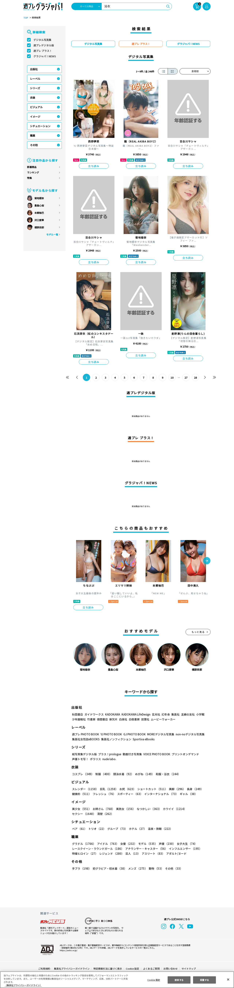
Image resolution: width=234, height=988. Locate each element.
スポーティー (129, 794)
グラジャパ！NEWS (44, 56)
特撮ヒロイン (85, 853)
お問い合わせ (170, 968)
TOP (25, 18)
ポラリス (95, 759)
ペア (79, 829)
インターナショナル (161, 794)
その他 (34, 145)
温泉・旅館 (159, 829)
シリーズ (35, 88)
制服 (103, 774)
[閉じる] (228, 979)
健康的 (81, 794)
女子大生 (185, 844)
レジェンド (111, 853)
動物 (155, 868)
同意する (204, 979)
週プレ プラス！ (42, 51)
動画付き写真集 (131, 754)
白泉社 (123, 719)
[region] (117, 979)
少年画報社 (79, 719)
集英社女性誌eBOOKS (85, 739)
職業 (32, 135)
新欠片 (113, 719)
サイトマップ (188, 968)
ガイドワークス (94, 714)
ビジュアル (36, 107)
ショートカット (151, 789)
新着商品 (32, 167)
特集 (29, 178)
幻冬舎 (165, 714)
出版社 (34, 69)
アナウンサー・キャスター (146, 848)
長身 (193, 789)
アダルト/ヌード (175, 853)
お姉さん (103, 809)
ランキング (33, 172)
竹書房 (91, 719)
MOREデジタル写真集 (158, 734)
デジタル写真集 (42, 40)
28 (195, 377)
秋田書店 (77, 714)
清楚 (80, 814)
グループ (117, 829)
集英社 (175, 714)
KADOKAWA (112, 714)
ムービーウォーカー (163, 719)
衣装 (32, 97)
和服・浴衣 (167, 774)
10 (172, 377)
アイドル (107, 844)
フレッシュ (103, 794)
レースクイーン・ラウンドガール (98, 848)
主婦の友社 (187, 714)
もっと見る (198, 632)
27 (186, 377)
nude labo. (109, 759)
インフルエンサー (185, 848)
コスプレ (83, 774)
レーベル (35, 78)
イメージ (35, 116)
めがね (143, 774)
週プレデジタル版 (43, 45)
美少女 (81, 809)
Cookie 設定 (132, 968)
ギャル (187, 794)
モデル (146, 844)
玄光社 (155, 714)
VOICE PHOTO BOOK (156, 754)
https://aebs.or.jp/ (68, 950)
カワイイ (173, 809)
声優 (166, 844)
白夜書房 (134, 719)
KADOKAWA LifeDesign (135, 714)
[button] (207, 561)
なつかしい (148, 809)
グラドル (83, 844)
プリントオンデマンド (183, 754)
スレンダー (85, 789)
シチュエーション (40, 126)
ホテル (137, 829)
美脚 (175, 789)
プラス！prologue (109, 754)
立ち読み (93, 166)
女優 (128, 844)
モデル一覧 (52, 234)
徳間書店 (102, 719)
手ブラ (81, 868)
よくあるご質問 (151, 968)
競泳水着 (123, 774)
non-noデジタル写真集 (187, 734)
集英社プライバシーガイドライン (72, 968)
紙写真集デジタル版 (84, 754)
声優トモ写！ (80, 759)
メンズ (137, 868)
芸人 (132, 853)
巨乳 (108, 789)
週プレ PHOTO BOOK (85, 734)
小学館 (200, 714)
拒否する (179, 979)
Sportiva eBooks (142, 739)
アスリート (152, 853)
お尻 (126, 789)
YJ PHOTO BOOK (110, 734)
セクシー (198, 809)
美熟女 (125, 809)
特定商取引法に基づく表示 (108, 968)
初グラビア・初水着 (109, 868)
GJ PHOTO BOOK (133, 734)
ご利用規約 (44, 968)
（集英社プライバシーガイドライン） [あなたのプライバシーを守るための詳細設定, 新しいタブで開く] (23, 985)
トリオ (96, 829)
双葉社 (145, 719)
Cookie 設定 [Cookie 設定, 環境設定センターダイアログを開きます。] (153, 979)
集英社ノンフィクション (116, 739)
